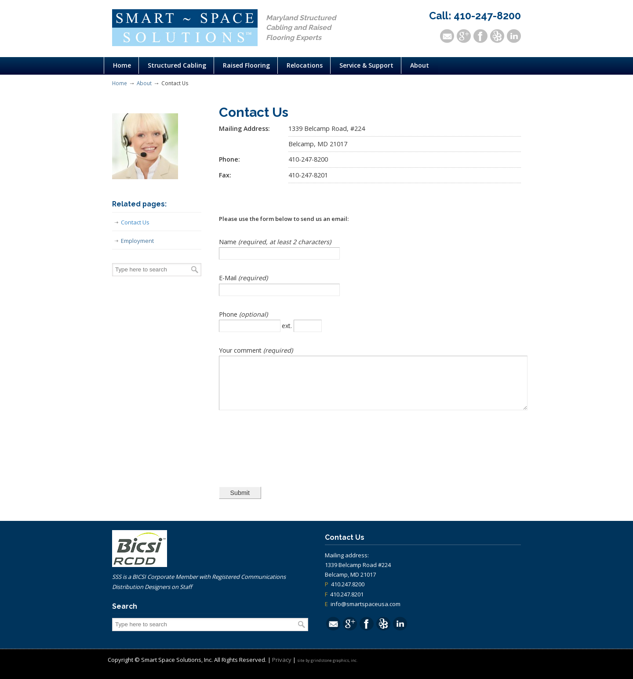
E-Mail (228, 278)
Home (119, 83)
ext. (288, 325)
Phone (229, 314)
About (144, 83)
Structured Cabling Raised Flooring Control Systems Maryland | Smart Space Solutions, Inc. (185, 27)
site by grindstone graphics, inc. (327, 669)
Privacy (281, 669)
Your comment (241, 350)
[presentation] (286, 452)
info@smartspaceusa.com (365, 613)
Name (228, 242)
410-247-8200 (487, 16)
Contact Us (135, 222)
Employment (137, 241)
